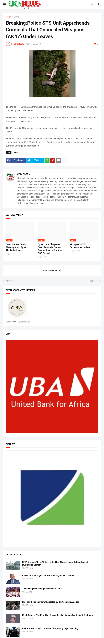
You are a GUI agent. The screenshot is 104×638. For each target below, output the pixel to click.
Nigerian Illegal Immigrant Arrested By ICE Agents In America (50, 602)
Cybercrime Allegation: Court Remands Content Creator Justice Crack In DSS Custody (50, 249)
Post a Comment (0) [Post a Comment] (52, 270)
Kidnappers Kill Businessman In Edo (80, 246)
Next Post (94, 281)
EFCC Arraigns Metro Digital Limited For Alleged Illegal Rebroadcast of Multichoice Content (55, 563)
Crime (16, 17)
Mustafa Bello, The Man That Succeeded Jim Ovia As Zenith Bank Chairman (57, 615)
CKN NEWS (23, 173)
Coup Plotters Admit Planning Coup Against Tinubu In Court (17, 247)
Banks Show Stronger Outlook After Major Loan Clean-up (48, 575)
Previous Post (11, 281)
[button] (4, 4)
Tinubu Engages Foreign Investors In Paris (42, 588)
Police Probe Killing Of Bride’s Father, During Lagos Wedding (50, 628)
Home (8, 17)
